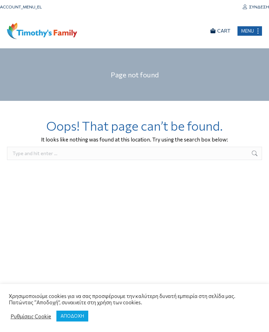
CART (220, 31)
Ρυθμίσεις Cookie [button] (31, 316)
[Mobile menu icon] (249, 31)
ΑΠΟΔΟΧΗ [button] (72, 316)
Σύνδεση (255, 7)
